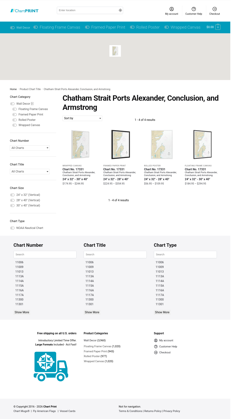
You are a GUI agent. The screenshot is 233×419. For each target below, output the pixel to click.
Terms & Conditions (130, 411)
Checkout (214, 10)
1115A (19, 285)
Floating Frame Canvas (198, 166)
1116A (19, 290)
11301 (19, 304)
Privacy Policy (171, 411)
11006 (19, 262)
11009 (19, 267)
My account (171, 10)
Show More (22, 312)
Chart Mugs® (21, 411)
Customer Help (193, 10)
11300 (19, 299)
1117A (19, 295)
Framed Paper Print (114, 166)
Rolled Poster (152, 166)
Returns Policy (152, 411)
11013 (19, 271)
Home (13, 89)
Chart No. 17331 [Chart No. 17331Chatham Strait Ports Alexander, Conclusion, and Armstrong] (80, 174)
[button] (115, 51)
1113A (19, 276)
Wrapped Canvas (72, 166)
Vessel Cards (67, 411)
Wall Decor (90, 340)
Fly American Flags (44, 411)
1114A (19, 281)
